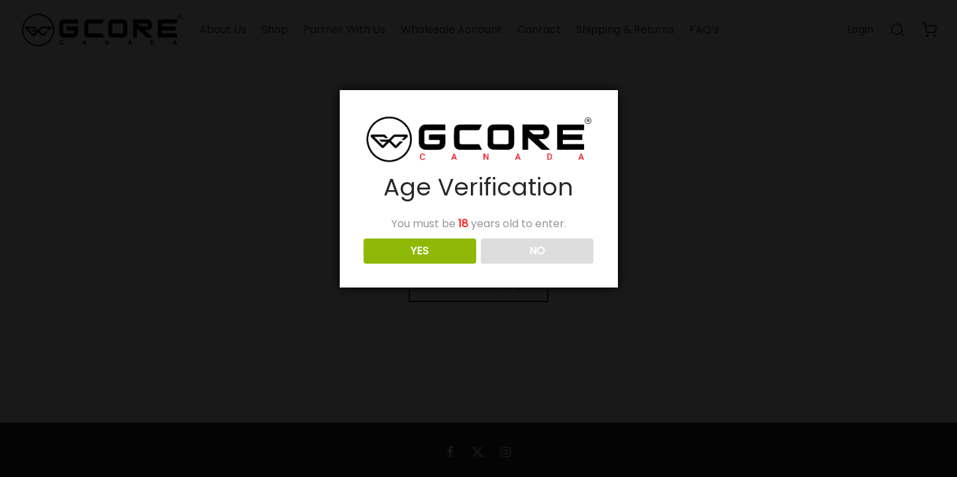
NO (537, 250)
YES (419, 250)
